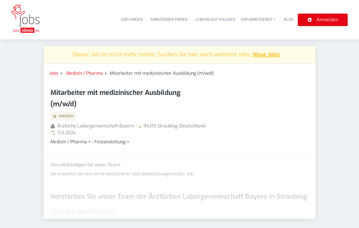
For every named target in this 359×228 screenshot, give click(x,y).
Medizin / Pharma (84, 73)
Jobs (53, 73)
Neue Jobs (266, 54)
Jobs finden (132, 19)
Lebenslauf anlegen (215, 19)
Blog (288, 19)
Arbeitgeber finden (169, 19)
